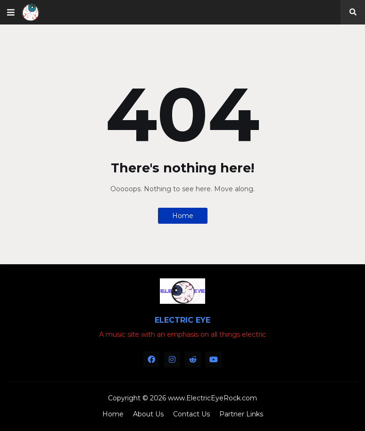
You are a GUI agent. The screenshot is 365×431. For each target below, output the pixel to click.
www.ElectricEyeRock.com (212, 398)
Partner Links (241, 414)
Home (182, 215)
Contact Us (191, 414)
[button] (11, 12)
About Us (148, 414)
